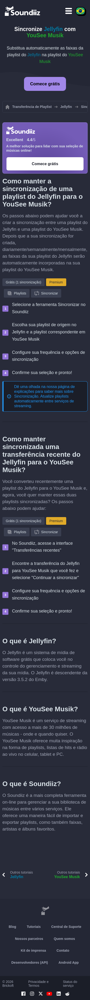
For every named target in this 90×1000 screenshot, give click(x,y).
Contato (63, 950)
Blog (12, 927)
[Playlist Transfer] (23, 11)
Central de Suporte (66, 927)
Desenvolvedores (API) (29, 962)
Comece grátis (45, 83)
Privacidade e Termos (38, 984)
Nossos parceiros (29, 939)
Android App (69, 962)
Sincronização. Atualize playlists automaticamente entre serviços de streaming (44, 401)
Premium (56, 282)
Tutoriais (34, 927)
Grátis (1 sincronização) (23, 282)
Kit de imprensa (33, 950)
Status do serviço (70, 984)
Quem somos (64, 939)
